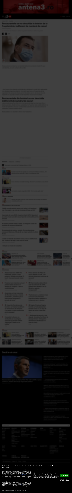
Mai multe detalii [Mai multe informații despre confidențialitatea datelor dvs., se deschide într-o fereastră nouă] (23, 474)
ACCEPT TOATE (64, 475)
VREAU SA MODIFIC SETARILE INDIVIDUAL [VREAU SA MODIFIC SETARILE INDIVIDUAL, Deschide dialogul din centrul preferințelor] (64, 480)
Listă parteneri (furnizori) (38, 478)
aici (21, 484)
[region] (36, 478)
